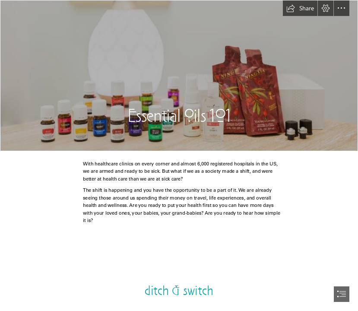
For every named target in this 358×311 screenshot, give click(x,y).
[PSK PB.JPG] (179, 75)
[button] (300, 8)
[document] (179, 155)
